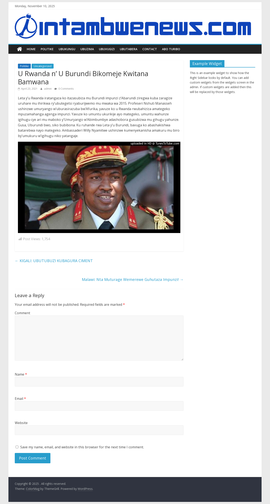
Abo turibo (171, 49)
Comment (22, 313)
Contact (149, 49)
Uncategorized (42, 66)
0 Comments (64, 88)
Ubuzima (87, 49)
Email (20, 398)
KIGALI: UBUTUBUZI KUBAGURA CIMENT (54, 260)
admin (48, 88)
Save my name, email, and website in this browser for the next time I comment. (82, 447)
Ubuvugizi (107, 49)
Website (21, 422)
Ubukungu (67, 49)
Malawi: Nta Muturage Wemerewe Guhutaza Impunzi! (133, 279)
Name (21, 374)
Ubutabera (128, 49)
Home (31, 49)
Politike (47, 49)
